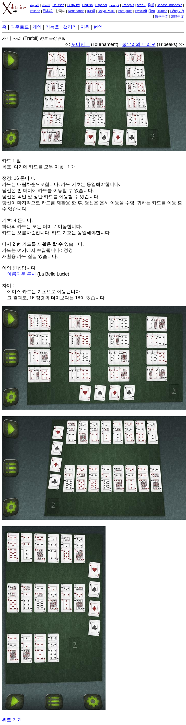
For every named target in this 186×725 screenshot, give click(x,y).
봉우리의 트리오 (139, 44)
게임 (37, 27)
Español (101, 5)
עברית (141, 5)
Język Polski (106, 11)
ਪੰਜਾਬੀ (91, 11)
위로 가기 (12, 719)
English (87, 5)
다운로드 (19, 27)
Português (125, 11)
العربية (34, 5)
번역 (98, 27)
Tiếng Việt (177, 11)
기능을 (52, 27)
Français (128, 5)
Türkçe (162, 11)
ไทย (152, 11)
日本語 (48, 11)
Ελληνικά (73, 5)
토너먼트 (80, 44)
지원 (85, 27)
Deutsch (58, 5)
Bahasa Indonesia (169, 5)
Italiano (35, 11)
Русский (141, 11)
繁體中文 (177, 16)
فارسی (114, 5)
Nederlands (76, 11)
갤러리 (70, 27)
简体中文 (161, 16)
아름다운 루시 (21, 274)
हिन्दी (151, 5)
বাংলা (46, 5)
